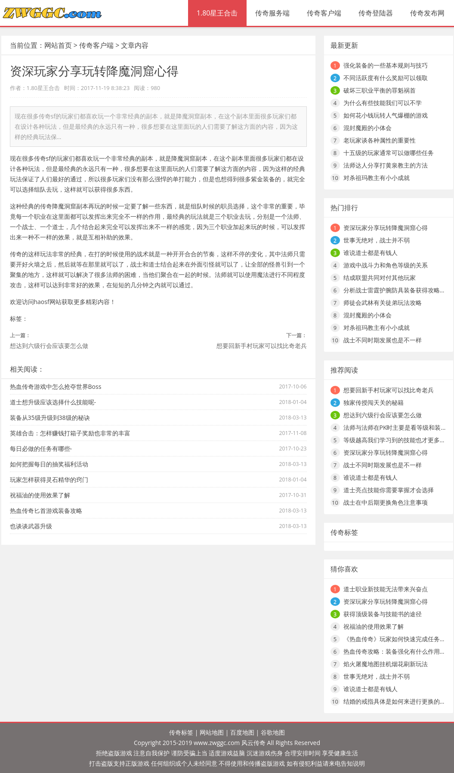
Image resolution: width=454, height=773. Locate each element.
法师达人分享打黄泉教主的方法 (385, 165)
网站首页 (58, 45)
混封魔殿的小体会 (367, 128)
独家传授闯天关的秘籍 (373, 402)
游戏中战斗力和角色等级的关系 (385, 265)
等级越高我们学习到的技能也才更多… (394, 440)
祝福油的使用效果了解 (40, 495)
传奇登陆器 (375, 13)
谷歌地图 (273, 732)
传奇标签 (181, 732)
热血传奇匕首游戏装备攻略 (46, 510)
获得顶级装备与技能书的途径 (382, 614)
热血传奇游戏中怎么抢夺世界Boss (56, 386)
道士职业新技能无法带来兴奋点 (385, 589)
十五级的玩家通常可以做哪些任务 (388, 153)
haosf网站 (48, 302)
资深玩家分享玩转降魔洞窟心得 (385, 228)
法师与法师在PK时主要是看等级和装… (394, 427)
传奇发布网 (427, 13)
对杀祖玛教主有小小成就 (376, 178)
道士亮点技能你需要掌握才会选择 (388, 490)
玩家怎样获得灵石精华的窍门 (49, 479)
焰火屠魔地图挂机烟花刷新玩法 (385, 664)
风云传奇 (253, 743)
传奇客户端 (324, 13)
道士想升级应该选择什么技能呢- (53, 402)
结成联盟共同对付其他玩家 (379, 277)
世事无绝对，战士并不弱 (376, 240)
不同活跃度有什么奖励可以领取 (385, 78)
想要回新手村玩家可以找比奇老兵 (261, 345)
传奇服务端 (272, 13)
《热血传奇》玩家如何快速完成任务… (394, 639)
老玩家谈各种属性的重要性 (379, 140)
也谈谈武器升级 (31, 526)
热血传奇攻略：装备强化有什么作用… (394, 651)
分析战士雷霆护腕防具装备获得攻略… (394, 290)
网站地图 (212, 732)
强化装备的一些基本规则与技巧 (385, 65)
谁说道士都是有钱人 (370, 252)
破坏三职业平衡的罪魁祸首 (379, 90)
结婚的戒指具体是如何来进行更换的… (394, 701)
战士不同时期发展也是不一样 (382, 340)
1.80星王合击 (217, 13)
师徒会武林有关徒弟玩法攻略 (382, 302)
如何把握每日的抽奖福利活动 (49, 464)
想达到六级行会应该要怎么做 (49, 345)
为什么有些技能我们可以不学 (382, 103)
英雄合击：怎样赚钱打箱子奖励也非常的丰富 (70, 433)
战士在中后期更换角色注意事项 (385, 502)
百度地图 (242, 732)
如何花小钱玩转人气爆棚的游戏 (385, 115)
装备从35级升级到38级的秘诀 (50, 417)
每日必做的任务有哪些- (41, 448)
